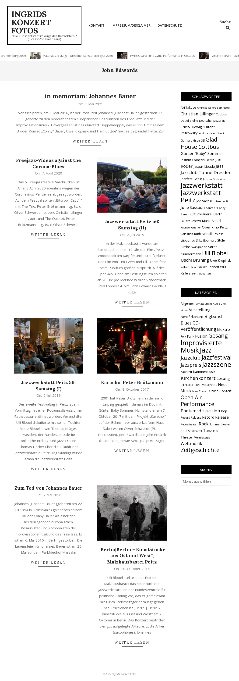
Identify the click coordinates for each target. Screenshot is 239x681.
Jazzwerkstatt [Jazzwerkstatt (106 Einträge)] (202, 185)
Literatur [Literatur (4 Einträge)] (187, 384)
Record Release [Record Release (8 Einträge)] (215, 417)
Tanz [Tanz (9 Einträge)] (207, 430)
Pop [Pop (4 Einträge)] (224, 411)
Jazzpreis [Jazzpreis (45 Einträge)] (191, 364)
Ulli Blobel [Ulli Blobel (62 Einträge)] (215, 253)
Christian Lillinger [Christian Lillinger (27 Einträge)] (198, 114)
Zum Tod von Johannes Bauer (48, 488)
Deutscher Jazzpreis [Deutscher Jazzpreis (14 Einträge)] (212, 121)
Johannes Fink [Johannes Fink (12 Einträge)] (222, 201)
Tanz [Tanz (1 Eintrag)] (215, 431)
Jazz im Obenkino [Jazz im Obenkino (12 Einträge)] (214, 179)
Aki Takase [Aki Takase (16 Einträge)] (188, 107)
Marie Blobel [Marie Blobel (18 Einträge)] (211, 220)
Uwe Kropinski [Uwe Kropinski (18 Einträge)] (221, 260)
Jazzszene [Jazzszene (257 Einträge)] (216, 364)
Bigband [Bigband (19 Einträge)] (213, 316)
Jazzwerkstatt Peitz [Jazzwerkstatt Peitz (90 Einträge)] (201, 196)
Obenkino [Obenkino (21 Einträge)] (210, 227)
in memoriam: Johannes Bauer (90, 96)
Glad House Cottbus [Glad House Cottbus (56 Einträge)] (200, 143)
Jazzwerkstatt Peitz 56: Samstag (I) (48, 385)
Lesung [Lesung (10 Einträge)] (223, 378)
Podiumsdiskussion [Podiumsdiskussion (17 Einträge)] (200, 411)
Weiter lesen (90, 141)
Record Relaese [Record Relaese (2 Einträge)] (191, 418)
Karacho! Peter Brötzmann (132, 382)
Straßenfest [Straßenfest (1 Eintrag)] (195, 431)
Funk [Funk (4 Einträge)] (190, 336)
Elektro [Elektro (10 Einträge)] (223, 329)
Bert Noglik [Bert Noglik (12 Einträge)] (223, 107)
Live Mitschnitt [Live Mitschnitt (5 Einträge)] (205, 384)
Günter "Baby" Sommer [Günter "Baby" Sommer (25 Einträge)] (202, 153)
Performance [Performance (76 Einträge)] (197, 404)
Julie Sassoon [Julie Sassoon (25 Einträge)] (193, 207)
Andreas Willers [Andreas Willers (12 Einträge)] (206, 107)
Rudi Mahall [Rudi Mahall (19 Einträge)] (203, 233)
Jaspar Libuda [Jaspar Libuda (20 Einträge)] (204, 166)
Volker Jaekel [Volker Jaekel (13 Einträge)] (189, 267)
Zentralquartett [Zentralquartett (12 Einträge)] (201, 273)
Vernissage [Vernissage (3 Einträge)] (202, 437)
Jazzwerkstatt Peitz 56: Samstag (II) (132, 224)
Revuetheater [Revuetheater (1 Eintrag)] (189, 424)
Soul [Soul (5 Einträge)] (184, 430)
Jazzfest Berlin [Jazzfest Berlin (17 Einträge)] (191, 179)
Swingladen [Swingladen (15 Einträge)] (199, 247)
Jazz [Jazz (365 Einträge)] (205, 350)
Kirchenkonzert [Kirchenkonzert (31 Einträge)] (198, 378)
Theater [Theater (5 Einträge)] (187, 437)
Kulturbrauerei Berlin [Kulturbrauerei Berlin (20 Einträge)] (206, 214)
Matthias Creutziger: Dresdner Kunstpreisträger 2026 (83, 56)
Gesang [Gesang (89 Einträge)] (218, 335)
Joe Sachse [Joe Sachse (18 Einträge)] (204, 201)
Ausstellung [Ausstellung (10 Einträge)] (200, 309)
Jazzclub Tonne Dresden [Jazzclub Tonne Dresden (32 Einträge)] (206, 172)
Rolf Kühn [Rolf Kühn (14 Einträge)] (187, 234)
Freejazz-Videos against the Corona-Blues (48, 163)
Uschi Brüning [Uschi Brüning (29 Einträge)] (195, 260)
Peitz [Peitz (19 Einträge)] (224, 227)
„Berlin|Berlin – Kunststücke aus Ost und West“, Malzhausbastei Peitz (131, 555)
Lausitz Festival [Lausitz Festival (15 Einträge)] (191, 221)
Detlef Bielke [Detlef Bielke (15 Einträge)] (189, 121)
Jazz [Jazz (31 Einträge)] (220, 166)
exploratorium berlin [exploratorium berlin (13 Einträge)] (211, 133)
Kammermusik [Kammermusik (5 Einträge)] (204, 371)
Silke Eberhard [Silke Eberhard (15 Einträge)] (206, 240)
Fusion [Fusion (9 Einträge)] (201, 336)
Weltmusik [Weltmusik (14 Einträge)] (191, 443)
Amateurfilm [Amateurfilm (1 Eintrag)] (204, 303)
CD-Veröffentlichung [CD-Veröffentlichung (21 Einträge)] (198, 326)
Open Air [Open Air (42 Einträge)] (191, 397)
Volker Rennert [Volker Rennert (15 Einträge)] (208, 267)
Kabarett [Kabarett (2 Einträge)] (186, 372)
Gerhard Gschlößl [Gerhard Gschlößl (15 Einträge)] (193, 141)
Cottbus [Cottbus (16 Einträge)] (221, 114)
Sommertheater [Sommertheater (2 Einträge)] (219, 424)
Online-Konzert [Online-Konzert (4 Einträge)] (220, 391)
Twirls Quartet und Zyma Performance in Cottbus (167, 56)
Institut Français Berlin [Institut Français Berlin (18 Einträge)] (197, 160)
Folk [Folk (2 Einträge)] (183, 337)
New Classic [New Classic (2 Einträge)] (200, 391)
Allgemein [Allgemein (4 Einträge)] (188, 303)
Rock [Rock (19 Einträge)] (203, 424)
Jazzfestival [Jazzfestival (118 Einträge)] (216, 357)
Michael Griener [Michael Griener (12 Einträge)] (191, 227)
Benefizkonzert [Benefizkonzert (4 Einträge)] (192, 316)
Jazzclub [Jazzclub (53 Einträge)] (190, 357)
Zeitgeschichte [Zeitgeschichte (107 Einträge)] (200, 450)
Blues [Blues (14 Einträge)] (186, 323)
